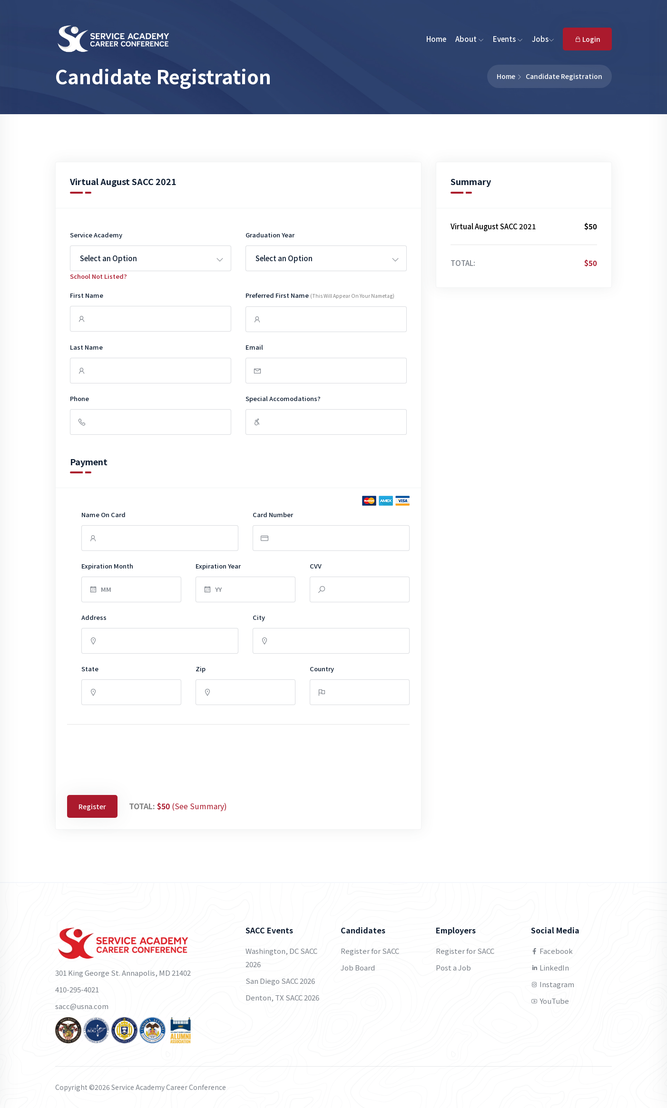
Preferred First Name (319, 295)
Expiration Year (218, 565)
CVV (316, 565)
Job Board (358, 967)
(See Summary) (199, 806)
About (469, 39)
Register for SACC (370, 951)
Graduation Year (269, 234)
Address (94, 617)
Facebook (552, 951)
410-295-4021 (77, 989)
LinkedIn (550, 967)
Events (508, 39)
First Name (86, 295)
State (89, 668)
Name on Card (103, 514)
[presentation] (139, 757)
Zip (201, 668)
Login (587, 39)
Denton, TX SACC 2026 (282, 997)
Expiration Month (107, 565)
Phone (79, 398)
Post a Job (453, 967)
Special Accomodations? (283, 398)
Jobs (543, 39)
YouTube (550, 1001)
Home (436, 39)
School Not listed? (98, 276)
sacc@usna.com (81, 1006)
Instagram (552, 984)
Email (254, 347)
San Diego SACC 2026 (280, 981)
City (259, 617)
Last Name (86, 347)
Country (322, 668)
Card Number (273, 514)
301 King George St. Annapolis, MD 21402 (123, 973)
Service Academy (96, 234)
